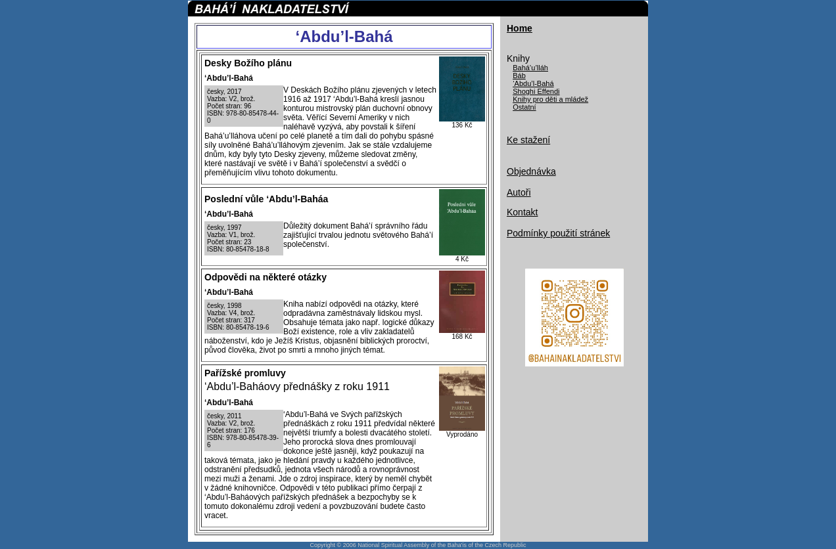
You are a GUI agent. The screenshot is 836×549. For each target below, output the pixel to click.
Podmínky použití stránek (558, 233)
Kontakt (522, 212)
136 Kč (462, 125)
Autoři (519, 192)
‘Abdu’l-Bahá (533, 83)
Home (519, 28)
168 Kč (462, 336)
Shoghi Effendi (536, 91)
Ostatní (524, 107)
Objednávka (531, 171)
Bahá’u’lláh (530, 68)
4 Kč (462, 259)
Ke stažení (528, 140)
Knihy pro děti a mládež (550, 99)
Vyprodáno (462, 434)
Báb (519, 75)
